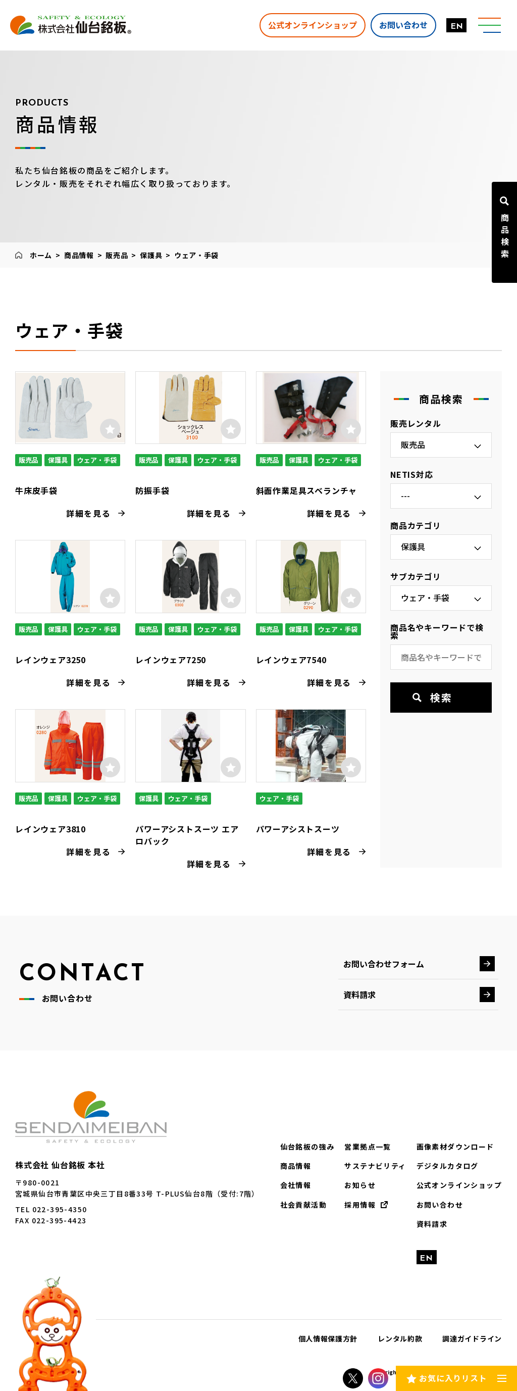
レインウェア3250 (50, 660)
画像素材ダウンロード (455, 1146)
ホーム (41, 255)
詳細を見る (88, 513)
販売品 (117, 255)
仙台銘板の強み (307, 1146)
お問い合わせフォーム (383, 964)
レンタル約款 (400, 1338)
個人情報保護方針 (328, 1338)
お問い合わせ (403, 25)
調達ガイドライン (472, 1338)
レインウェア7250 (170, 660)
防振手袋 (152, 490)
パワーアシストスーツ (298, 829)
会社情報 (296, 1185)
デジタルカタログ (448, 1166)
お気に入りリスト (453, 1378)
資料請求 (359, 994)
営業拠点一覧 (367, 1146)
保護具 (151, 255)
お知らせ (360, 1185)
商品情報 (79, 255)
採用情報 (360, 1205)
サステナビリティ (375, 1166)
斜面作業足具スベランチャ (306, 490)
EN (456, 27)
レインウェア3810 (50, 829)
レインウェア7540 (291, 660)
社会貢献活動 (303, 1205)
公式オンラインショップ (312, 25)
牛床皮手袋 (36, 490)
